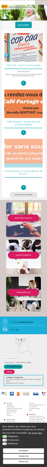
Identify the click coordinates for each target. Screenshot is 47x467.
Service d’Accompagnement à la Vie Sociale (37, 405)
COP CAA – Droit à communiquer (23, 65)
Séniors (32, 414)
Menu (39, 2)
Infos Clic (9, 415)
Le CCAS (9, 403)
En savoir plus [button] (35, 433)
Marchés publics (12, 410)
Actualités (10, 405)
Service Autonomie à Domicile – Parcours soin (37, 420)
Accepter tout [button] (23, 456)
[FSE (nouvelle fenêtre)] (35, 395)
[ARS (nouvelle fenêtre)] (4, 395)
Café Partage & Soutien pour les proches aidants (23, 123)
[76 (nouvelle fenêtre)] (18, 395)
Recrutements (11, 412)
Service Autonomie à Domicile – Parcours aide (37, 417)
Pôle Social (11, 420)
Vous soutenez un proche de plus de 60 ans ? (23, 172)
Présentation (11, 407)
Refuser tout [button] (23, 461)
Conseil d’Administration (15, 408)
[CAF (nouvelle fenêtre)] (12, 395)
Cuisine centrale (34, 408)
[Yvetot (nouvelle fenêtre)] (26, 395)
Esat (30, 410)
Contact (9, 372)
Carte (8, 414)
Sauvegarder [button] (23, 451)
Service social (11, 421)
